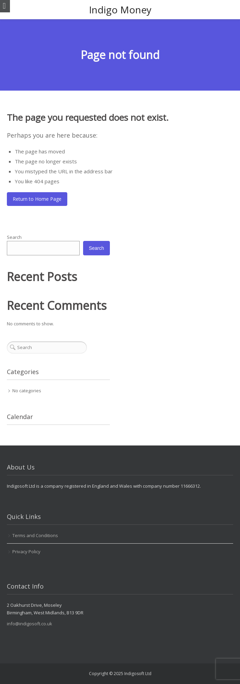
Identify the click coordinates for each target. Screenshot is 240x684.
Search (14, 237)
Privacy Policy (26, 551)
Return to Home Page (37, 199)
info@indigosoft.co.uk (29, 624)
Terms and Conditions (35, 535)
